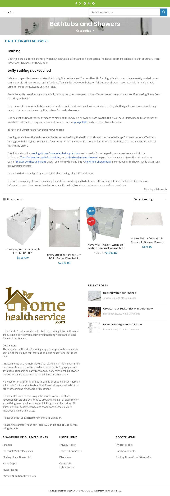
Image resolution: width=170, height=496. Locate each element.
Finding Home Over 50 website (133, 457)
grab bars (74, 153)
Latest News (66, 467)
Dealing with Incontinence (119, 293)
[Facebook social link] (76, 3)
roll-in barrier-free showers (81, 157)
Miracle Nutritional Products (19, 475)
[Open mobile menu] (8, 12)
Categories (83, 30)
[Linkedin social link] (89, 3)
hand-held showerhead (98, 161)
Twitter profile (124, 444)
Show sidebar (15, 199)
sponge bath (80, 122)
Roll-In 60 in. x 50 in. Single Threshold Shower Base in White (147, 242)
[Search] (128, 12)
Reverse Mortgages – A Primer (122, 324)
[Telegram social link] (93, 3)
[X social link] (80, 3)
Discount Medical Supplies (18, 450)
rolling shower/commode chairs (50, 153)
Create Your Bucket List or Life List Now (128, 308)
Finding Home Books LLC (17, 457)
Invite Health (10, 469)
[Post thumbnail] (94, 296)
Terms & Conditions (70, 450)
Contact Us (65, 463)
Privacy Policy (67, 444)
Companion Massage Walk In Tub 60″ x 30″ (23, 251)
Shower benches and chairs (31, 161)
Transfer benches (30, 157)
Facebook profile (125, 450)
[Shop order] (150, 199)
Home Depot (10, 463)
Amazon (7, 444)
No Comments (128, 297)
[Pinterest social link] (84, 3)
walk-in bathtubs (50, 157)
